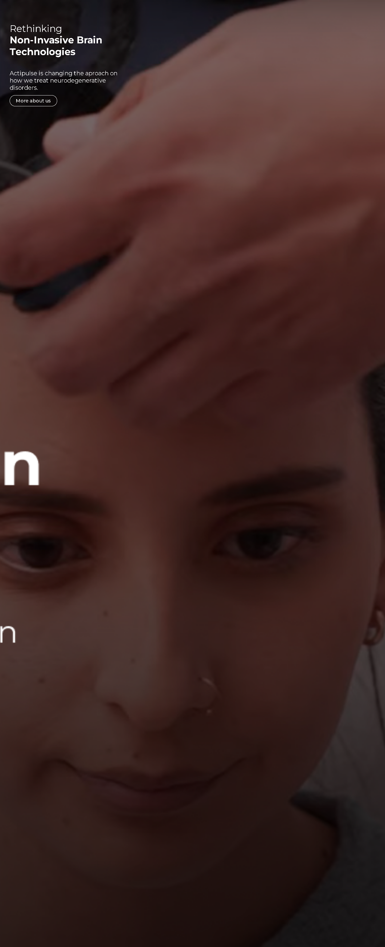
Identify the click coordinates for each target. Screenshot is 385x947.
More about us (42, 101)
